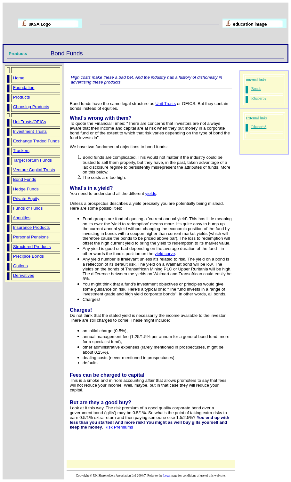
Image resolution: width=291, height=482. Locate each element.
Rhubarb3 (258, 127)
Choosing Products (31, 106)
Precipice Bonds (28, 256)
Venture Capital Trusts (34, 169)
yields (150, 193)
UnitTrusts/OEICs (29, 121)
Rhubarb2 (258, 98)
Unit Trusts (165, 103)
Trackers (21, 150)
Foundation (24, 87)
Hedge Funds (26, 189)
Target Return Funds (32, 160)
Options (20, 265)
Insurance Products (31, 227)
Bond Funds (24, 179)
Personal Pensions (31, 237)
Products (21, 97)
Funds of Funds (28, 208)
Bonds (256, 88)
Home (19, 78)
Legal (167, 475)
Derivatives (23, 275)
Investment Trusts (30, 131)
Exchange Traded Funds (36, 141)
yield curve (165, 253)
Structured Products (32, 246)
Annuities (21, 217)
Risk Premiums (118, 427)
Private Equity (26, 198)
